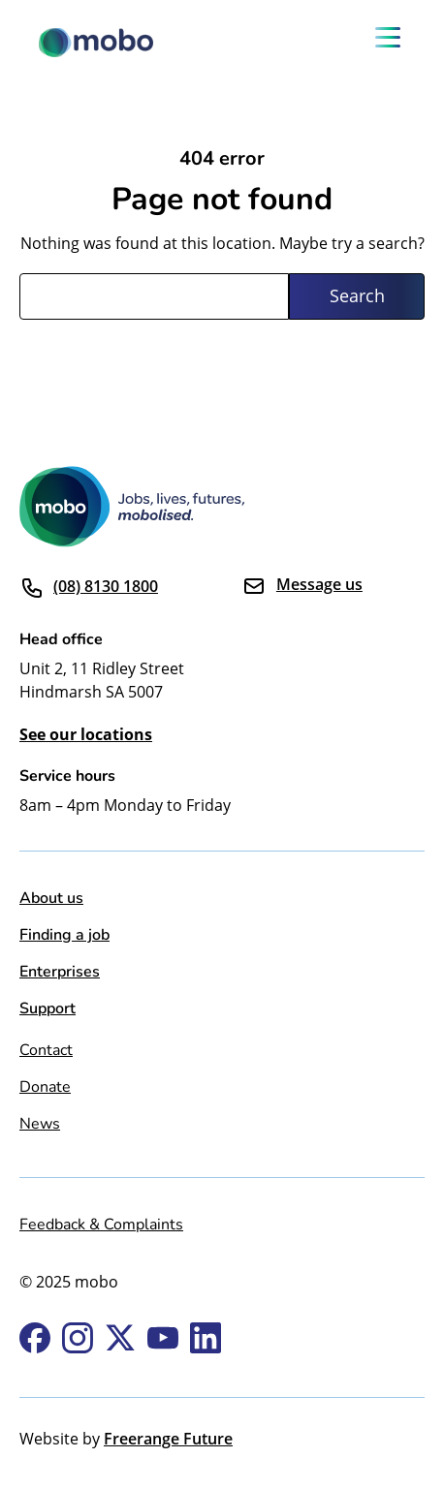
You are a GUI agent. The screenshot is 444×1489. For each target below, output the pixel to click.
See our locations (85, 734)
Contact (46, 1049)
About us (51, 896)
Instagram (77, 1337)
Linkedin (205, 1337)
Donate (45, 1085)
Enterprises (59, 970)
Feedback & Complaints (101, 1223)
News (39, 1122)
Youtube (162, 1337)
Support (47, 1007)
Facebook (34, 1337)
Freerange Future (168, 1438)
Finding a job (64, 933)
